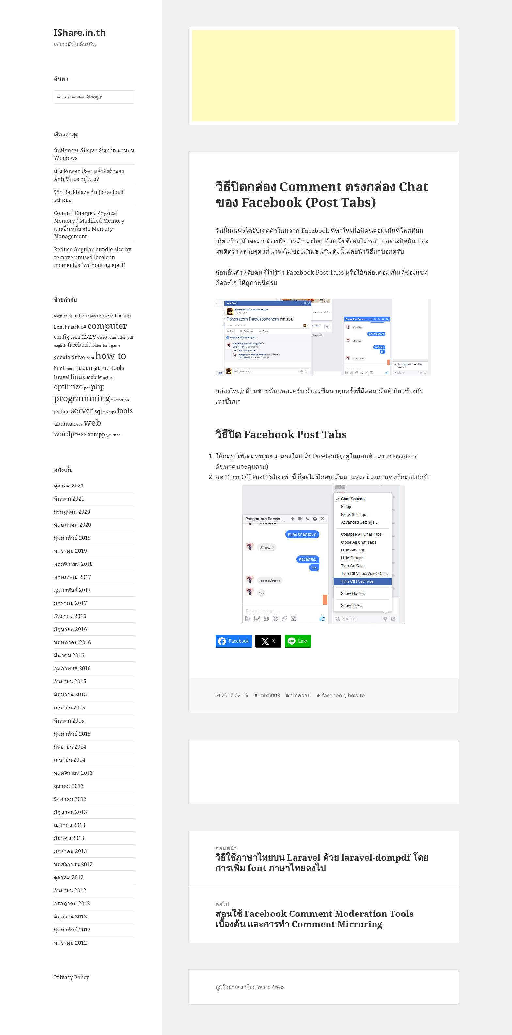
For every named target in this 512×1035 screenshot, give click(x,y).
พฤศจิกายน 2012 (73, 864)
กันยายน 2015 (70, 681)
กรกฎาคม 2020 (72, 511)
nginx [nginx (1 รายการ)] (108, 377)
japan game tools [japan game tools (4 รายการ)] (100, 367)
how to (356, 695)
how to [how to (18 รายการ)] (110, 355)
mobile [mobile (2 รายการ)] (94, 377)
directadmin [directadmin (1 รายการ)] (108, 337)
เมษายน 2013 (69, 825)
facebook (333, 695)
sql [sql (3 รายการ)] (98, 411)
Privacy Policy (71, 977)
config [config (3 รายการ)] (61, 336)
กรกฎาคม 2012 (72, 903)
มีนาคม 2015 (69, 720)
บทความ (301, 695)
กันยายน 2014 (70, 746)
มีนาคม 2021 (69, 498)
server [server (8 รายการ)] (82, 410)
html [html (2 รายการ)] (59, 368)
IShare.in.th (80, 32)
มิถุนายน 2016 (70, 629)
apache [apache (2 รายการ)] (76, 315)
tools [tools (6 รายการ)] (125, 410)
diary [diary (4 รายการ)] (88, 336)
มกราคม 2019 (70, 550)
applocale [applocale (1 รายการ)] (94, 316)
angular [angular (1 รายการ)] (60, 316)
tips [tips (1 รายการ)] (112, 412)
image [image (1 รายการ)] (70, 368)
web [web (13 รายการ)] (92, 422)
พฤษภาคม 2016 (72, 642)
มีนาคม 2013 (69, 838)
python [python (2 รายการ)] (62, 411)
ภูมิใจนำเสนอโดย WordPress (250, 987)
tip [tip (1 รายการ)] (105, 412)
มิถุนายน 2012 (70, 916)
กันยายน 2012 (70, 890)
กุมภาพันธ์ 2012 (72, 929)
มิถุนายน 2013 (70, 812)
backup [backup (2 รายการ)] (123, 315)
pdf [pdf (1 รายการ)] (87, 388)
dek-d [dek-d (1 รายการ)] (75, 337)
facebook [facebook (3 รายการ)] (79, 344)
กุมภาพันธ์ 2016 (72, 668)
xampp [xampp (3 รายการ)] (96, 434)
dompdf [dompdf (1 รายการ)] (126, 337)
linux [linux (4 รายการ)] (78, 377)
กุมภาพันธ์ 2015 (72, 733)
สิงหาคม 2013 (70, 799)
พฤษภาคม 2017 (72, 577)
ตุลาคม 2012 (69, 877)
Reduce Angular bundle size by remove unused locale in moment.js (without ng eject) (92, 257)
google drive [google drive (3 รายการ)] (69, 357)
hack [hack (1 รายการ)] (90, 358)
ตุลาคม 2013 (69, 785)
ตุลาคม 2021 (69, 485)
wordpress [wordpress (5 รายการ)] (70, 433)
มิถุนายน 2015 (70, 694)
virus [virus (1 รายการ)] (77, 424)
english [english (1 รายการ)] (60, 345)
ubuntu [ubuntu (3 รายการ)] (63, 423)
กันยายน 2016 (70, 616)
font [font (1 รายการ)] (106, 345)
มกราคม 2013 (70, 851)
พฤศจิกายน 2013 (73, 772)
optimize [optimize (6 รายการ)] (68, 386)
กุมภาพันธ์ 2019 (72, 537)
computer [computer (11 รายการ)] (107, 325)
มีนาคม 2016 (69, 655)
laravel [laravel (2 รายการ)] (61, 377)
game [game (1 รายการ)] (115, 345)
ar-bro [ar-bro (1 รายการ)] (108, 316)
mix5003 (269, 695)
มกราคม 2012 (70, 942)
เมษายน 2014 (69, 759)
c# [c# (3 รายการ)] (83, 326)
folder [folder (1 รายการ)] (96, 345)
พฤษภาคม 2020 (72, 524)
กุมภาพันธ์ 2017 (72, 590)
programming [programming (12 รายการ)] (82, 398)
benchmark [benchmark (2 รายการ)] (66, 327)
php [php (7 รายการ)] (98, 386)
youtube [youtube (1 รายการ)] (113, 435)
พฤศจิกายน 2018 (73, 563)
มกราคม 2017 (70, 603)
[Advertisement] (323, 75)
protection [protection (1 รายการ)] (120, 400)
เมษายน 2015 (69, 707)
